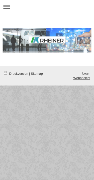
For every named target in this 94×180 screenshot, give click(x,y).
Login (86, 73)
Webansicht (81, 78)
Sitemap (37, 74)
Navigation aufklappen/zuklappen (47, 6)
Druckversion (16, 74)
